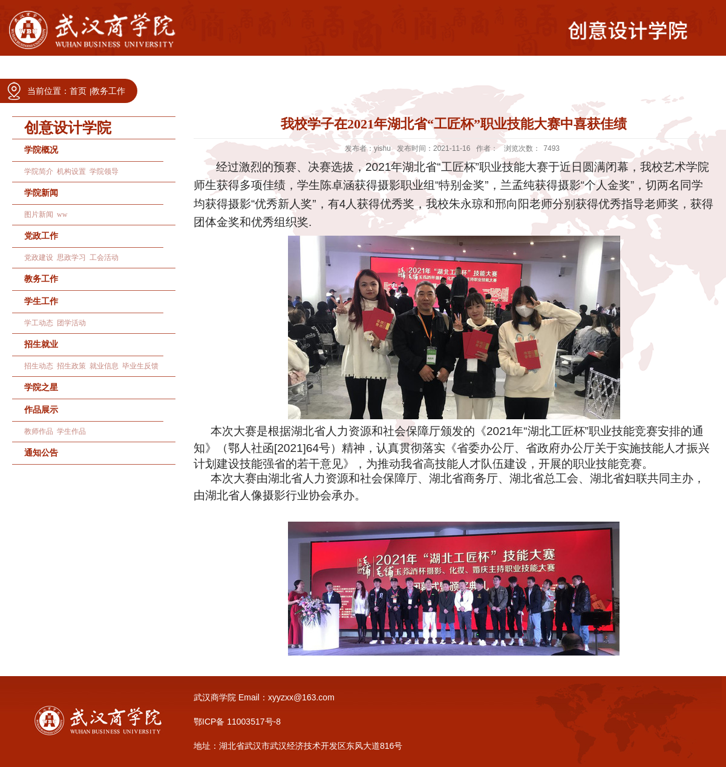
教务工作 (108, 91)
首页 (78, 91)
